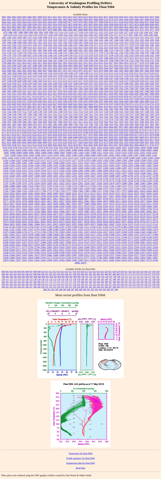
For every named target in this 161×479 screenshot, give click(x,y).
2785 (96, 60)
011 (46, 271)
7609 (60, 122)
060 (82, 274)
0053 (19, 19)
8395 (55, 137)
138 (74, 279)
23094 (143, 250)
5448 (146, 91)
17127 (62, 186)
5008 (85, 65)
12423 (136, 163)
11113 (70, 158)
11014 (105, 153)
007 (31, 271)
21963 (130, 234)
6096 (141, 94)
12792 (31, 183)
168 (35, 282)
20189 (49, 217)
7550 (40, 119)
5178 (70, 78)
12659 (105, 176)
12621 (24, 173)
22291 (105, 240)
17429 (74, 188)
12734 (99, 178)
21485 (43, 229)
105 (103, 277)
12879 (118, 183)
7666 (24, 124)
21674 (155, 229)
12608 (99, 170)
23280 (62, 252)
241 (7, 287)
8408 (75, 137)
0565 (136, 22)
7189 (34, 114)
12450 (74, 165)
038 (153, 271)
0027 (106, 17)
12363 (150, 158)
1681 (34, 50)
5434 (116, 91)
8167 (136, 129)
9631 (65, 145)
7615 (90, 122)
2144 (40, 55)
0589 (34, 24)
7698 (65, 124)
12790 (18, 183)
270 (122, 287)
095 (63, 277)
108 (114, 277)
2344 (40, 60)
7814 (111, 124)
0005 (24, 17)
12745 (136, 178)
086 (27, 277)
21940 (112, 234)
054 (58, 274)
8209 (136, 132)
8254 (75, 135)
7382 (50, 117)
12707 (149, 176)
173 (54, 282)
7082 (106, 109)
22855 (93, 247)
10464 (43, 150)
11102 (10, 158)
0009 (40, 17)
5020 (146, 65)
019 (78, 271)
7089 (136, 109)
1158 (50, 35)
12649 (43, 176)
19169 (155, 204)
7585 (126, 119)
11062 (19, 155)
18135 (93, 193)
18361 (55, 196)
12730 (86, 178)
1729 (111, 50)
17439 (87, 188)
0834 (96, 27)
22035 (24, 237)
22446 (12, 242)
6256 (126, 96)
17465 (93, 188)
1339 (75, 40)
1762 (40, 53)
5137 (55, 76)
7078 (85, 109)
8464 (131, 137)
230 (122, 284)
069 (118, 274)
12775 (93, 181)
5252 (96, 83)
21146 (12, 227)
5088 (147, 71)
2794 (136, 60)
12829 (105, 183)
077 (150, 274)
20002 (149, 211)
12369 (31, 160)
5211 (50, 81)
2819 (50, 63)
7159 (111, 112)
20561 (136, 219)
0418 (152, 19)
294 (100, 289)
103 (95, 277)
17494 (118, 188)
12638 (130, 173)
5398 (141, 88)
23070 (118, 250)
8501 (65, 140)
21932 (99, 234)
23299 (74, 252)
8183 (34, 132)
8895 (116, 140)
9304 (4, 145)
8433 (85, 137)
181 (86, 282)
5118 (121, 73)
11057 (6, 155)
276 (146, 287)
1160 (60, 35)
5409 (14, 91)
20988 (99, 224)
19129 (130, 204)
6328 (106, 99)
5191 (131, 78)
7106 (14, 112)
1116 (71, 32)
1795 (19, 55)
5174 (50, 78)
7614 (85, 122)
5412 (29, 91)
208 (35, 284)
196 (146, 282)
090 (43, 277)
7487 (147, 117)
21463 (18, 229)
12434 (31, 165)
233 (134, 284)
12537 (130, 168)
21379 (118, 227)
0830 (75, 27)
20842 (24, 224)
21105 (136, 224)
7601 (29, 122)
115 (141, 277)
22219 (24, 240)
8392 (40, 137)
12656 (87, 176)
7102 (9, 112)
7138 (39, 112)
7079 (91, 109)
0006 (29, 17)
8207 (126, 132)
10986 (155, 150)
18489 (143, 196)
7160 (116, 112)
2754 (70, 60)
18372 (68, 196)
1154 (30, 35)
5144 (91, 76)
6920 (136, 106)
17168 (80, 186)
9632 (70, 145)
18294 (149, 193)
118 (153, 277)
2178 (45, 58)
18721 (112, 199)
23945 (43, 260)
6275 (131, 96)
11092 (111, 155)
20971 (93, 224)
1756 (9, 53)
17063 (37, 186)
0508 (101, 22)
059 (78, 274)
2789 (116, 60)
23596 (149, 255)
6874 (45, 106)
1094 (51, 32)
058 (74, 274)
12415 (93, 163)
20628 (87, 222)
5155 (111, 76)
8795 (90, 140)
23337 (93, 252)
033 (134, 271)
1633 (106, 48)
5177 (65, 78)
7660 (4, 124)
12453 (93, 165)
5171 (34, 78)
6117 (29, 96)
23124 (12, 252)
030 (122, 271)
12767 (55, 181)
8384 (19, 137)
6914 (106, 106)
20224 (68, 217)
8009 (55, 127)
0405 (131, 19)
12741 (118, 178)
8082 (131, 127)
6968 (19, 109)
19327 (93, 206)
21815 (86, 232)
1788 (152, 53)
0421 (9, 22)
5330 (9, 88)
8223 (29, 135)
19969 (105, 211)
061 (86, 274)
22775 (24, 247)
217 (70, 284)
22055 (37, 237)
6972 (29, 109)
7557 (60, 119)
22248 (55, 240)
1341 (85, 40)
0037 (152, 17)
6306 (70, 99)
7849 (136, 124)
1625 (80, 48)
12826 (87, 183)
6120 (39, 96)
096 (67, 277)
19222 (43, 206)
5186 (106, 78)
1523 (157, 42)
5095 (25, 73)
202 (11, 284)
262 (90, 287)
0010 (45, 17)
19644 (130, 209)
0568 (152, 22)
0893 (91, 30)
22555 (112, 242)
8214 (4, 135)
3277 (136, 63)
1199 (150, 35)
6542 (4, 104)
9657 (116, 145)
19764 (37, 211)
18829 (68, 201)
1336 (60, 40)
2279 (4, 60)
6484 (131, 101)
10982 (130, 150)
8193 (65, 132)
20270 (105, 217)
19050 (37, 204)
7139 (44, 112)
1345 (101, 40)
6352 (157, 99)
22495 (49, 242)
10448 (149, 147)
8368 (126, 135)
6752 (136, 104)
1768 (70, 53)
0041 (4, 19)
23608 (12, 258)
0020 (90, 17)
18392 (93, 196)
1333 (45, 40)
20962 (81, 224)
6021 (75, 94)
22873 (105, 247)
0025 (101, 17)
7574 (106, 119)
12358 (125, 158)
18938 (136, 201)
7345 (14, 117)
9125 (55, 142)
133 (54, 279)
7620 (106, 122)
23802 (105, 258)
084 (19, 277)
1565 (65, 45)
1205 (24, 37)
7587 (136, 119)
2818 (45, 63)
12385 (124, 160)
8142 (65, 129)
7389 (60, 117)
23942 (37, 260)
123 (15, 279)
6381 (60, 101)
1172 (120, 35)
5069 (55, 71)
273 (134, 287)
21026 (118, 224)
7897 (157, 124)
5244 (55, 83)
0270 (111, 19)
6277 (141, 96)
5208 (34, 81)
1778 (101, 53)
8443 (96, 137)
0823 (50, 27)
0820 (34, 27)
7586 (131, 119)
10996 (56, 153)
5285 (152, 83)
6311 (96, 99)
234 (138, 284)
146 (106, 279)
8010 (60, 127)
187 (110, 282)
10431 (93, 147)
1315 (141, 37)
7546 (24, 119)
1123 (106, 32)
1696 (106, 50)
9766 (76, 147)
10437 (124, 147)
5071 (60, 71)
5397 (136, 88)
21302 (80, 227)
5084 (126, 71)
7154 (85, 112)
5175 (55, 78)
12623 (37, 173)
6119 (34, 96)
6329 (111, 99)
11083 (68, 155)
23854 (143, 258)
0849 (131, 27)
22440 (6, 242)
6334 (116, 99)
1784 (131, 53)
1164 (80, 35)
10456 (12, 150)
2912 (85, 63)
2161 (121, 55)
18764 (155, 199)
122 (11, 279)
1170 (110, 35)
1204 (19, 37)
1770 (80, 53)
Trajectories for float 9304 (80, 453)
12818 (37, 183)
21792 (55, 232)
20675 (124, 222)
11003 (81, 153)
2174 (29, 58)
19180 (12, 206)
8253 (70, 135)
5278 (116, 83)
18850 (74, 201)
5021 (152, 65)
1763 (45, 53)
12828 (99, 183)
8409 (80, 137)
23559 (130, 255)
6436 (121, 101)
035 (142, 271)
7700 (75, 124)
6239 (121, 96)
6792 (9, 106)
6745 (101, 104)
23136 (18, 252)
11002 (75, 153)
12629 (74, 173)
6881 (60, 106)
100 (83, 277)
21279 (43, 227)
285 (64, 289)
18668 (80, 199)
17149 (68, 186)
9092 (24, 142)
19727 (12, 211)
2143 (34, 55)
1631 (96, 48)
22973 (31, 250)
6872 (34, 106)
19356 (118, 206)
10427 (87, 147)
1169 (105, 35)
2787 (106, 60)
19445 (37, 209)
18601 (37, 199)
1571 (96, 45)
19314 (80, 206)
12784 (143, 181)
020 (82, 271)
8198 (85, 132)
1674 (9, 50)
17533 (130, 188)
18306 (6, 196)
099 (79, 277)
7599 (19, 122)
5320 (116, 86)
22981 (37, 250)
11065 (31, 155)
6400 (106, 101)
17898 (93, 191)
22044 (31, 237)
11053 (142, 153)
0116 (106, 19)
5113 (101, 73)
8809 (95, 140)
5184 (101, 78)
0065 (80, 19)
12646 (24, 176)
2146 (50, 55)
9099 (45, 142)
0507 (96, 22)
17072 (43, 186)
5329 (4, 88)
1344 (96, 40)
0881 (60, 30)
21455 (12, 229)
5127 (9, 76)
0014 (65, 17)
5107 (75, 73)
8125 (24, 129)
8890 (111, 140)
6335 (121, 99)
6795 (24, 106)
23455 (24, 255)
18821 (49, 201)
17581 (6, 191)
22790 (37, 247)
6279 (151, 96)
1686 (60, 50)
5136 (50, 76)
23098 (149, 250)
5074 (75, 71)
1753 (152, 50)
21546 (112, 229)
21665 (143, 229)
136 (66, 279)
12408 (55, 163)
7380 (45, 117)
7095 (152, 109)
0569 (157, 22)
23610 (18, 258)
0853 (147, 27)
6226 (100, 96)
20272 (112, 217)
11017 (111, 153)
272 (130, 287)
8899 (131, 140)
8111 (4, 129)
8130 (44, 129)
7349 (19, 117)
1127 (125, 32)
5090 (157, 71)
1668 (136, 48)
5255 (106, 83)
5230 (141, 81)
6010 (45, 94)
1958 (24, 55)
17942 (112, 191)
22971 (18, 250)
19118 (118, 204)
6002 (29, 94)
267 (110, 287)
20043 (18, 214)
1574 (111, 45)
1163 (75, 35)
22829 (68, 247)
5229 (136, 81)
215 (62, 284)
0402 (121, 19)
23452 (18, 255)
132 (51, 279)
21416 (136, 227)
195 (142, 282)
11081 (62, 155)
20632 (93, 222)
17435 (80, 188)
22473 (24, 242)
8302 (111, 135)
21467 (24, 229)
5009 (91, 65)
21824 (99, 232)
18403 (99, 196)
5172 (40, 78)
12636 (118, 173)
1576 (121, 45)
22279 (99, 240)
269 (118, 287)
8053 (101, 127)
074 (138, 274)
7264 (4, 117)
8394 (50, 137)
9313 (29, 145)
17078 (49, 186)
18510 (149, 196)
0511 (116, 22)
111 (126, 277)
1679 (29, 50)
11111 (58, 158)
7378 (40, 117)
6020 (70, 94)
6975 (34, 109)
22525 (87, 242)
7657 (157, 122)
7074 (75, 109)
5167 (14, 78)
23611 (24, 258)
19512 (55, 209)
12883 (143, 183)
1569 (85, 45)
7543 (19, 119)
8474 (152, 137)
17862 (80, 191)
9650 (101, 145)
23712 (49, 258)
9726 (152, 145)
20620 (68, 222)
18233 (124, 193)
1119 (86, 32)
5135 (45, 76)
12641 (149, 173)
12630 (80, 173)
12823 (68, 183)
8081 (126, 127)
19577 (74, 209)
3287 (29, 65)
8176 (9, 132)
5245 (60, 83)
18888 (112, 201)
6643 (85, 104)
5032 (45, 68)
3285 (19, 65)
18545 (155, 196)
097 (71, 277)
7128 (34, 112)
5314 (85, 86)
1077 (152, 30)
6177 (49, 96)
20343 (6, 219)
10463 (37, 150)
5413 (34, 91)
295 (104, 289)
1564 (60, 45)
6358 (29, 101)
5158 (126, 76)
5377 (60, 88)
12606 (87, 170)
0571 (9, 24)
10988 (12, 153)
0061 (60, 19)
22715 (68, 245)
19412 (12, 209)
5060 (9, 71)
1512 (101, 42)
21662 (136, 229)
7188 (29, 114)
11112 (64, 158)
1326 (29, 40)
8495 (45, 140)
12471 (12, 168)
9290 (116, 142)
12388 (136, 160)
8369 (131, 135)
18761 (149, 199)
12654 (74, 176)
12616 (149, 170)
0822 (45, 27)
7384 (55, 117)
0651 (126, 24)
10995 (50, 153)
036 (146, 271)
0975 (116, 30)
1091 (36, 32)
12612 (124, 170)
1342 (91, 40)
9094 (29, 142)
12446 (49, 165)
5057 (157, 68)
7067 (65, 109)
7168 (146, 112)
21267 (37, 227)
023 (94, 271)
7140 (50, 112)
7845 (131, 124)
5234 (4, 83)
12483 (80, 168)
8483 (24, 140)
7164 (126, 112)
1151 (15, 35)
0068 (96, 19)
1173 (125, 35)
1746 (116, 50)
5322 (126, 86)
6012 (55, 94)
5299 (19, 86)
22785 (31, 247)
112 (130, 277)
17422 (62, 188)
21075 (130, 224)
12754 (24, 181)
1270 (50, 37)
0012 (55, 17)
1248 (40, 37)
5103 (55, 73)
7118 (29, 112)
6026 (101, 94)
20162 (24, 217)
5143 (85, 76)
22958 (6, 250)
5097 (30, 73)
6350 (152, 99)
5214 (65, 81)
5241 (40, 83)
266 (106, 287)
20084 (68, 214)
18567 (18, 199)
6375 (55, 101)
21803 (62, 232)
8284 (101, 135)
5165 (4, 78)
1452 (40, 42)
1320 (4, 40)
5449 (152, 91)
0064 (75, 19)
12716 (30, 178)
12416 (99, 163)
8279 (91, 135)
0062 (65, 19)
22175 (130, 237)
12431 (18, 165)
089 (39, 277)
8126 (29, 129)
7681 (50, 124)
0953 (106, 30)
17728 (55, 191)
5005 (70, 65)
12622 (31, 173)
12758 (43, 181)
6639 (65, 104)
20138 (155, 214)
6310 (91, 99)
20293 (130, 217)
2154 (91, 55)
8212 (152, 132)
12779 (112, 181)
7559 (70, 119)
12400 (18, 163)
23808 (111, 258)
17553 (149, 188)
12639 (136, 173)
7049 (45, 109)
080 (3, 277)
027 (110, 271)
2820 (55, 63)
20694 (130, 222)
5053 (141, 68)
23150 (24, 252)
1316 (147, 37)
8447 (106, 137)
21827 (105, 232)
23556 (124, 255)
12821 (55, 183)
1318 (157, 37)
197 (150, 282)
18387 (87, 196)
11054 (148, 153)
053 (54, 274)
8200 (96, 132)
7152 (75, 112)
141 (86, 279)
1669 (141, 48)
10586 (118, 150)
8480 (9, 140)
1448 (19, 42)
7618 (95, 122)
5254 (101, 83)
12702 (143, 176)
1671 (152, 48)
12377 (74, 160)
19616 (112, 209)
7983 (34, 127)
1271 (55, 37)
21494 (62, 229)
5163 (152, 76)
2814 (24, 63)
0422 (14, 22)
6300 (40, 99)
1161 (65, 35)
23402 (136, 252)
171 (47, 282)
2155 (96, 55)
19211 (30, 206)
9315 (34, 145)
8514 (80, 140)
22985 (43, 250)
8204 (111, 132)
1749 (131, 50)
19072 (74, 204)
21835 (118, 232)
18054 (18, 193)
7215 (70, 114)
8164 (121, 129)
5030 (34, 68)
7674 (45, 124)
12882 (136, 183)
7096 (157, 109)
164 (19, 282)
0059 (50, 19)
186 (106, 282)
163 (15, 282)
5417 (55, 91)
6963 (9, 109)
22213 (12, 240)
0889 (85, 30)
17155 (74, 186)
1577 (126, 45)
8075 (121, 127)
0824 (55, 27)
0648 (111, 24)
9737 (157, 145)
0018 (80, 17)
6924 (157, 106)
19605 (99, 209)
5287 (157, 83)
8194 (70, 132)
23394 (130, 252)
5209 (40, 81)
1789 (157, 53)
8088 (147, 127)
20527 (93, 219)
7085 (121, 109)
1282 (111, 37)
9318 (40, 145)
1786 (141, 53)
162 (11, 282)
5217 (80, 81)
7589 (141, 119)
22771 (18, 247)
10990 (25, 153)
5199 (14, 81)
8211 (147, 132)
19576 (68, 209)
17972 (124, 191)
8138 (55, 129)
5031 (40, 68)
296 (108, 289)
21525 (93, 229)
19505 (49, 209)
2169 (4, 58)
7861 (152, 124)
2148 (60, 55)
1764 (50, 53)
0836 (106, 27)
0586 (29, 24)
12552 (31, 170)
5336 (34, 88)
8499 (60, 140)
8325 (116, 135)
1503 (70, 42)
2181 (60, 58)
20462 (55, 219)
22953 (149, 247)
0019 (85, 17)
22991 (49, 250)
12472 (18, 168)
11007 (87, 153)
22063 (49, 237)
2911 (80, 63)
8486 (34, 140)
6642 (80, 104)
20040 (12, 214)
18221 (118, 193)
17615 (24, 191)
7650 (146, 122)
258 (74, 287)
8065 (106, 127)
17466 (99, 188)
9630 (60, 145)
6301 (45, 99)
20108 (93, 214)
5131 (24, 76)
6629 (19, 104)
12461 (143, 165)
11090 (99, 155)
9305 (9, 145)
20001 (143, 211)
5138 (60, 76)
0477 (70, 22)
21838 (124, 232)
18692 (93, 199)
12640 (143, 173)
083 (15, 277)
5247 (70, 83)
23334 (87, 252)
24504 (118, 260)
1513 (106, 42)
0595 (60, 24)
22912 (118, 247)
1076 (147, 30)
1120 (91, 32)
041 (7, 274)
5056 (152, 68)
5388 (101, 88)
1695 (101, 50)
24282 (93, 260)
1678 (24, 50)
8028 (75, 127)
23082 (136, 250)
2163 (131, 55)
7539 (14, 119)
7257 (131, 114)
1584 (4, 48)
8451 (116, 137)
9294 (131, 142)
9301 (147, 142)
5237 (19, 83)
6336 (126, 99)
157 (150, 279)
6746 (106, 104)
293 (96, 289)
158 (154, 279)
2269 (111, 58)
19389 (143, 206)
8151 (95, 129)
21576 (124, 229)
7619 (101, 122)
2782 (80, 60)
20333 (149, 217)
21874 (24, 234)
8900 (136, 140)
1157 (45, 35)
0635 (70, 24)
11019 (124, 153)
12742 (124, 178)
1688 (70, 50)
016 (66, 271)
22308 (118, 240)
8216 (14, 135)
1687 (65, 50)
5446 (136, 91)
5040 (85, 68)
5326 (146, 86)
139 (78, 279)
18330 (37, 196)
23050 (87, 250)
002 (11, 271)
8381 (4, 137)
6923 (152, 106)
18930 (130, 201)
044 (19, 274)
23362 (112, 252)
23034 (68, 250)
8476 (157, 137)
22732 (105, 245)
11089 (93, 155)
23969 (68, 260)
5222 (101, 81)
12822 (62, 183)
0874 (29, 30)
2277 (152, 58)
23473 (37, 255)
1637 (121, 48)
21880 (37, 234)
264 (98, 287)
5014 (116, 65)
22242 (43, 240)
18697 (99, 199)
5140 (70, 76)
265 (102, 287)
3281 (157, 63)
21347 (99, 227)
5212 (55, 81)
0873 (24, 30)
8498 (55, 140)
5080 (106, 71)
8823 (106, 140)
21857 (155, 232)
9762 (56, 147)
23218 (49, 252)
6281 (4, 99)
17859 (74, 191)
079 (158, 274)
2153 (85, 55)
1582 (152, 45)
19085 (87, 204)
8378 (152, 135)
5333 (24, 88)
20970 (87, 224)
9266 (96, 142)
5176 (60, 78)
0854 (152, 27)
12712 (18, 178)
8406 (70, 137)
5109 (86, 73)
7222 (95, 114)
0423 (19, 22)
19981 (124, 211)
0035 (146, 17)
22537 (93, 242)
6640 (70, 104)
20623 (74, 222)
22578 (130, 242)
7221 (90, 114)
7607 (55, 122)
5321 (121, 86)
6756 (157, 104)
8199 (91, 132)
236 (146, 284)
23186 (37, 252)
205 (23, 284)
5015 (121, 65)
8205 (116, 132)
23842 (124, 258)
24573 (130, 260)
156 (146, 279)
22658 (24, 245)
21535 (105, 229)
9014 (146, 140)
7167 (141, 112)
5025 (9, 68)
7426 (116, 117)
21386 (124, 227)
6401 (111, 101)
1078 (157, 30)
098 (75, 277)
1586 (14, 48)
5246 (65, 83)
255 (62, 287)
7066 (60, 109)
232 (130, 284)
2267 (101, 58)
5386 (96, 88)
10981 (124, 150)
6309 (85, 99)
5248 (75, 83)
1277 (85, 37)
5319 (111, 86)
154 (138, 279)
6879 (55, 106)
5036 (65, 68)
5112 (96, 73)
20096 (80, 214)
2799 (4, 63)
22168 (124, 237)
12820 (49, 183)
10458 (18, 150)
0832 (85, 27)
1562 (50, 45)
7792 (101, 124)
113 (134, 277)
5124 (151, 73)
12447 (55, 165)
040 (3, 274)
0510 (111, 22)
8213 (157, 132)
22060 (43, 237)
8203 (106, 132)
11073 (43, 155)
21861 (6, 234)
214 (58, 284)
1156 (40, 35)
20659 (112, 222)
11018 (118, 153)
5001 (50, 65)
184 (98, 282)
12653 (68, 176)
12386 (130, 160)
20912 (43, 224)
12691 (118, 176)
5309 (70, 86)
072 (130, 274)
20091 (74, 214)
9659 (121, 145)
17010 (31, 186)
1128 (131, 32)
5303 (40, 86)
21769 (43, 232)
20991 (105, 224)
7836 (121, 124)
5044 (96, 68)
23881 (12, 260)
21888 (49, 234)
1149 (5, 35)
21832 (111, 232)
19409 (6, 209)
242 (11, 287)
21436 (155, 227)
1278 (91, 37)
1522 (152, 42)
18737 (124, 199)
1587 (19, 48)
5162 (147, 76)
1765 (55, 53)
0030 (121, 17)
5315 (90, 86)
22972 (24, 250)
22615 (149, 242)
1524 (4, 45)
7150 (65, 112)
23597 (155, 255)
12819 (43, 183)
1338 (70, 40)
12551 (24, 170)
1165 (85, 35)
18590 (24, 199)
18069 (37, 193)
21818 (93, 232)
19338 (99, 206)
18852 (80, 201)
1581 (147, 45)
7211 (50, 114)
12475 (31, 168)
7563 (75, 119)
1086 (10, 32)
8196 (75, 132)
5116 (116, 73)
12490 (105, 168)
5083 (121, 71)
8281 (96, 135)
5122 (141, 73)
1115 (66, 32)
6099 (157, 94)
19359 (124, 206)
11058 (13, 155)
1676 (14, 50)
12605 (80, 170)
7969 (29, 127)
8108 (157, 127)
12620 (18, 173)
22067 (55, 237)
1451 (34, 42)
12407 (49, 163)
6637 (55, 104)
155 (142, 279)
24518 (124, 260)
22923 (130, 247)
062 (90, 274)
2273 (131, 58)
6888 (91, 106)
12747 (143, 178)
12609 (105, 170)
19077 (80, 204)
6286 (29, 99)
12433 (24, 165)
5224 (111, 81)
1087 (15, 32)
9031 (9, 142)
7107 (19, 112)
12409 (62, 163)
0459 (65, 22)
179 (78, 282)
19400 (149, 206)
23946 (49, 260)
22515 (74, 242)
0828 (65, 27)
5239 (29, 83)
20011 (155, 211)
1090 (30, 32)
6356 (19, 101)
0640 (75, 24)
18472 (136, 196)
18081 (43, 193)
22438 (155, 240)
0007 (34, 17)
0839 (116, 27)
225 (102, 284)
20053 (31, 214)
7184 (9, 114)
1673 (4, 50)
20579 (6, 222)
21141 (155, 224)
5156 (116, 76)
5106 (70, 73)
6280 (156, 96)
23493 (68, 255)
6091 (116, 94)
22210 (6, 240)
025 (102, 271)
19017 (12, 204)
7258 (136, 114)
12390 (143, 160)
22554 (105, 242)
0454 (40, 22)
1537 (40, 45)
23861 (149, 258)
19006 (155, 201)
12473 (24, 168)
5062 (19, 71)
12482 (74, 168)
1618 (50, 48)
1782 (121, 53)
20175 (37, 217)
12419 (118, 163)
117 (149, 277)
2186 (70, 58)
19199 (24, 206)
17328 (6, 188)
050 (43, 274)
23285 (68, 252)
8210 (141, 132)
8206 (121, 132)
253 (54, 287)
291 (88, 289)
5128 (14, 76)
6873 (40, 106)
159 (158, 279)
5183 (96, 78)
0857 (9, 30)
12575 (55, 170)
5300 (24, 86)
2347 (55, 60)
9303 (157, 142)
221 (86, 284)
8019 (65, 127)
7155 (90, 112)
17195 (99, 186)
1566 (70, 45)
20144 (6, 217)
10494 (87, 150)
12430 (12, 165)
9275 (106, 142)
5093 (14, 73)
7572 (101, 119)
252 (51, 287)
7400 (75, 117)
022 (90, 271)
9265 (91, 142)
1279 (96, 37)
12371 (43, 160)
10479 (62, 150)
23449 (12, 255)
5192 (136, 78)
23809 (118, 258)
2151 (75, 55)
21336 (93, 227)
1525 (9, 45)
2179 (50, 58)
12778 (105, 181)
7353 (29, 117)
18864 (99, 201)
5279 (121, 83)
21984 (155, 234)
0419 (157, 19)
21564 (118, 229)
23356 (105, 252)
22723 (80, 245)
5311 (80, 86)
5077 (91, 71)
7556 (55, 119)
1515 (116, 42)
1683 (45, 50)
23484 (55, 255)
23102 (155, 250)
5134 (40, 76)
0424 (24, 22)
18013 (136, 191)
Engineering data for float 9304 (80, 463)
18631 (55, 199)
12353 (119, 158)
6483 (126, 101)
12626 (55, 173)
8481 (14, 140)
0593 (50, 24)
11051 (136, 153)
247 (31, 287)
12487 (99, 168)
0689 (147, 24)
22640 (6, 245)
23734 (62, 258)
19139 (136, 204)
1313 (131, 37)
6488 (147, 101)
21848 (149, 232)
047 (31, 274)
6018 (60, 94)
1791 (9, 55)
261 (86, 287)
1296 (121, 37)
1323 (19, 40)
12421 (130, 163)
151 (126, 279)
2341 (24, 60)
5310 (75, 86)
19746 (24, 211)
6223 (85, 96)
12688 (112, 176)
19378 (136, 206)
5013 (111, 65)
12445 (43, 165)
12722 (43, 178)
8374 (141, 135)
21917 (93, 234)
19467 (43, 209)
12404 (37, 163)
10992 (37, 153)
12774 (87, 181)
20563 (143, 219)
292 (92, 289)
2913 (90, 63)
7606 (50, 122)
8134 (50, 129)
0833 (91, 27)
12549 (12, 170)
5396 (131, 88)
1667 (131, 48)
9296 (136, 142)
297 (112, 289)
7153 (80, 112)
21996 (12, 237)
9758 (40, 147)
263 (94, 287)
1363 (141, 40)
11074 (50, 155)
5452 (9, 94)
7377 (34, 117)
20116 (111, 214)
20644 (105, 222)
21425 (143, 227)
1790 (4, 55)
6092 (121, 94)
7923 (4, 127)
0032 (131, 17)
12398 (12, 163)
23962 (62, 260)
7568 (91, 119)
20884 (37, 224)
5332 (19, 88)
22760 (6, 247)
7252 (116, 114)
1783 (126, 53)
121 (7, 279)
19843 (55, 211)
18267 (136, 193)
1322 (14, 40)
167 (31, 282)
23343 (99, 252)
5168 (19, 78)
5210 (45, 81)
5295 (9, 86)
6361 (45, 101)
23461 (31, 255)
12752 (18, 181)
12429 (6, 165)
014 (58, 271)
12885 (155, 183)
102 (91, 277)
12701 (136, 176)
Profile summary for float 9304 (80, 458)
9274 (101, 142)
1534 (24, 45)
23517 (93, 255)
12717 (37, 178)
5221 (95, 81)
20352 (12, 219)
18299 (155, 193)
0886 (70, 30)
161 (7, 282)
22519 (80, 242)
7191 (45, 114)
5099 (35, 73)
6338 (136, 99)
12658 (99, 176)
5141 (75, 76)
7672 (40, 124)
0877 (45, 30)
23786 (99, 258)
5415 (44, 91)
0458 (60, 22)
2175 (34, 58)
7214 (65, 114)
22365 (124, 240)
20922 (56, 224)
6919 (131, 106)
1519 (136, 42)
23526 (99, 255)
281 (49, 289)
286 (68, 289)
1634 (111, 48)
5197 (4, 81)
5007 (80, 65)
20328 (136, 217)
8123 (19, 129)
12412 (80, 163)
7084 (116, 109)
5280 (126, 83)
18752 (136, 199)
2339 (14, 60)
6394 (91, 101)
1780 (111, 53)
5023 (157, 65)
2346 (50, 60)
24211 (86, 260)
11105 (28, 158)
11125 (101, 158)
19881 (87, 211)
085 (23, 277)
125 (23, 279)
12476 (37, 168)
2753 (65, 60)
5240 (34, 83)
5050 (126, 68)
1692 (85, 50)
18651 (68, 199)
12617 (155, 170)
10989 (19, 153)
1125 (116, 32)
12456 (112, 165)
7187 (24, 114)
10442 (137, 147)
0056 (34, 19)
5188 (116, 78)
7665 (19, 124)
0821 (40, 27)
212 (50, 284)
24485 (111, 260)
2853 (65, 63)
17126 (55, 186)
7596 (4, 122)
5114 (106, 73)
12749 (155, 178)
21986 (6, 237)
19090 (93, 204)
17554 (155, 188)
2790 (121, 60)
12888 (12, 186)
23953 (55, 260)
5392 (121, 88)
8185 (45, 132)
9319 (45, 145)
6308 (80, 99)
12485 (93, 168)
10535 (112, 150)
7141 (55, 112)
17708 (43, 191)
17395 (49, 188)
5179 (75, 78)
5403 (9, 91)
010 (43, 271)
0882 (65, 30)
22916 (124, 247)
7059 (55, 109)
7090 (141, 109)
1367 (4, 42)
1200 (155, 35)
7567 (85, 119)
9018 (157, 140)
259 (78, 287)
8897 (121, 140)
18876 (105, 201)
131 (47, 279)
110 (122, 277)
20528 (99, 219)
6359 (34, 101)
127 (31, 279)
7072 (70, 109)
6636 (50, 104)
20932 (68, 224)
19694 (143, 209)
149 (118, 279)
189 (118, 282)
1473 (55, 42)
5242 (45, 83)
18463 (130, 196)
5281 (131, 83)
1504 (75, 42)
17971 (118, 191)
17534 (136, 188)
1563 (55, 45)
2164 (136, 55)
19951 (99, 211)
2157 (106, 55)
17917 (99, 191)
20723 (149, 222)
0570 (4, 24)
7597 (9, 122)
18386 (80, 196)
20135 (136, 214)
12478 (49, 168)
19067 (68, 204)
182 (90, 282)
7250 (106, 114)
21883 (43, 234)
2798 (157, 60)
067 (110, 274)
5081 (111, 71)
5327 (152, 86)
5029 (29, 68)
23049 (80, 250)
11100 (154, 155)
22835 (74, 247)
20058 (43, 214)
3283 (9, 65)
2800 (9, 63)
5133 (34, 76)
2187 (75, 58)
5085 (131, 71)
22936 (143, 247)
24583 (136, 260)
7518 (4, 119)
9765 (71, 147)
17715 (49, 191)
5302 (34, 86)
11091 (105, 155)
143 (94, 279)
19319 (86, 206)
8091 (152, 127)
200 (3, 284)
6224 (90, 96)
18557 (12, 199)
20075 (55, 214)
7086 (126, 109)
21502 (80, 229)
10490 (80, 150)
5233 (157, 81)
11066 (37, 155)
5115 (111, 73)
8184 (40, 132)
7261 (146, 114)
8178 (14, 132)
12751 (12, 181)
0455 (45, 22)
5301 (29, 86)
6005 (34, 94)
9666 (136, 145)
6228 (111, 96)
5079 (101, 71)
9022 (4, 142)
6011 (50, 94)
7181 (152, 112)
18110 (80, 193)
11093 (117, 155)
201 (7, 284)
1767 (65, 53)
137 (70, 279)
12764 (49, 181)
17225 (105, 186)
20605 (49, 222)
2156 (101, 55)
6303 (55, 99)
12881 (130, 183)
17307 (136, 186)
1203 (14, 37)
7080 (96, 109)
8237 (45, 135)
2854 (70, 63)
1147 (151, 32)
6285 (24, 99)
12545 (6, 170)
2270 (116, 58)
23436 (6, 255)
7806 (106, 124)
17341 (18, 188)
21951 (118, 234)
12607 (93, 170)
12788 (12, 183)
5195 (152, 78)
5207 (29, 81)
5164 (157, 76)
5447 (141, 91)
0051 (9, 19)
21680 (12, 232)
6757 (4, 106)
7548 (34, 119)
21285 (49, 227)
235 (142, 284)
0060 (55, 19)
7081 (101, 109)
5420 (70, 91)
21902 (74, 234)
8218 (24, 135)
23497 (74, 255)
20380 (43, 219)
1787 (147, 53)
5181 (85, 78)
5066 (40, 71)
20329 (143, 217)
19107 (105, 204)
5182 (91, 78)
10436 (118, 147)
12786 (155, 181)
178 (74, 282)
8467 (136, 137)
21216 (24, 227)
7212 (55, 114)
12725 (62, 178)
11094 (123, 155)
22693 (49, 245)
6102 (9, 96)
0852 (141, 27)
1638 (126, 48)
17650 (31, 191)
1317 (152, 37)
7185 (14, 114)
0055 (29, 19)
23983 (74, 260)
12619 (12, 173)
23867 (155, 258)
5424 (90, 91)
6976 (40, 109)
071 (126, 274)
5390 (111, 88)
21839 (130, 232)
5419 (65, 91)
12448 (62, 165)
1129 (136, 32)
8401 (65, 137)
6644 (91, 104)
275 (142, 287)
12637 (124, 173)
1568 (80, 45)
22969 (12, 250)
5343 (40, 88)
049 (39, 274)
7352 (24, 117)
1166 (90, 35)
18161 (99, 193)
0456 (50, 22)
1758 (19, 53)
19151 (149, 204)
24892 (77, 263)
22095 (80, 237)
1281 (106, 37)
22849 (87, 247)
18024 (149, 191)
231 (126, 284)
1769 (75, 53)
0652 (131, 24)
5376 (55, 88)
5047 (111, 68)
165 (23, 282)
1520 (141, 42)
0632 (65, 24)
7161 (121, 112)
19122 (124, 204)
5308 (65, 86)
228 (114, 284)
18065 (31, 193)
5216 (75, 81)
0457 (55, 22)
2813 (19, 63)
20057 (37, 214)
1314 (136, 37)
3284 (14, 65)
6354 (9, 101)
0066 (85, 19)
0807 (24, 27)
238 (153, 284)
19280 (55, 206)
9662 (131, 145)
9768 (81, 147)
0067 (91, 19)
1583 (157, 45)
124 (19, 279)
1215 (29, 37)
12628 (68, 173)
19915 (93, 211)
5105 (65, 73)
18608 (43, 199)
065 (102, 274)
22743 (124, 245)
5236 (14, 83)
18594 (31, 199)
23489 (62, 255)
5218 (85, 81)
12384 (118, 160)
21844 (136, 232)
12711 (12, 178)
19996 (136, 211)
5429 (106, 91)
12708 (155, 176)
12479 (55, 168)
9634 (75, 145)
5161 (141, 76)
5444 (126, 91)
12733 (93, 178)
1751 (141, 50)
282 (53, 289)
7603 (34, 122)
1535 (29, 45)
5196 (157, 78)
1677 (19, 50)
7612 (75, 122)
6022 (80, 94)
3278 (141, 63)
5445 (131, 91)
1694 (96, 50)
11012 (99, 153)
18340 (43, 196)
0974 (111, 30)
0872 (19, 30)
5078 (96, 71)
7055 (50, 109)
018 (74, 271)
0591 (40, 24)
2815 (29, 63)
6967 (14, 109)
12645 (18, 176)
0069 (101, 19)
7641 (126, 122)
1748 (126, 50)
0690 (152, 24)
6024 (90, 94)
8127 (34, 129)
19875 (74, 211)
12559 (43, 170)
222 (90, 284)
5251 (91, 83)
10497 (99, 150)
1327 (34, 40)
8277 (85, 135)
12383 (112, 160)
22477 (37, 242)
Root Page (80, 468)
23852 (136, 258)
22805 (49, 247)
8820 (101, 140)
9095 (34, 142)
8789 (85, 140)
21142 (5, 227)
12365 (6, 160)
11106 (34, 158)
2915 (101, 63)
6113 (19, 96)
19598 (87, 209)
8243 (50, 135)
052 (51, 274)
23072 (124, 250)
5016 (126, 65)
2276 (147, 58)
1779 (106, 53)
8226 (34, 135)
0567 (146, 22)
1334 (50, 40)
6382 (65, 101)
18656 (74, 199)
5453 (14, 94)
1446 (14, 42)
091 (47, 277)
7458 (136, 117)
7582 (121, 119)
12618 (6, 173)
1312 (126, 37)
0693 (9, 27)
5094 (19, 73)
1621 (60, 48)
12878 (112, 183)
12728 (74, 178)
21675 (6, 232)
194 (138, 282)
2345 (45, 60)
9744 (5, 147)
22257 (68, 240)
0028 (111, 17)
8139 (60, 129)
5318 (106, 86)
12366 (12, 160)
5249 (80, 83)
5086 (136, 71)
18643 (62, 199)
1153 (25, 35)
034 (138, 271)
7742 (85, 124)
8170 (141, 129)
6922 (147, 106)
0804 (14, 27)
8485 (29, 140)
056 (66, 274)
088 (35, 277)
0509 (106, 22)
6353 (4, 101)
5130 (19, 76)
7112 (24, 112)
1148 (156, 32)
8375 (147, 135)
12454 (99, 165)
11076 (56, 155)
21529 (99, 229)
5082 (116, 71)
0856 (4, 30)
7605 (45, 122)
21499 (68, 229)
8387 (24, 137)
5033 (50, 68)
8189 (55, 132)
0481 (85, 22)
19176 (6, 206)
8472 (147, 137)
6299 (34, 99)
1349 (121, 40)
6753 (141, 104)
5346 (50, 88)
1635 (116, 48)
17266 (118, 186)
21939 (105, 234)
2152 (80, 55)
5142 (80, 76)
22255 (62, 240)
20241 (80, 217)
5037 (70, 68)
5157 (121, 76)
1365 (152, 40)
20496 (74, 219)
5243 (50, 83)
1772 (85, 53)
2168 (157, 55)
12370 (37, 160)
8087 (141, 127)
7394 (65, 117)
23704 (43, 258)
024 (98, 271)
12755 (31, 181)
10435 (112, 147)
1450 (29, 42)
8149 (90, 129)
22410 (149, 240)
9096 (40, 142)
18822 (55, 201)
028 (114, 271)
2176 (40, 58)
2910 (75, 63)
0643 (91, 24)
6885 (80, 106)
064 (98, 274)
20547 (124, 219)
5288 (4, 86)
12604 (74, 170)
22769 (12, 247)
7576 (111, 119)
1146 (146, 32)
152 (130, 279)
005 (23, 271)
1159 (55, 35)
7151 (70, 112)
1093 (46, 32)
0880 (55, 30)
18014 (143, 191)
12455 (105, 165)
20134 (130, 214)
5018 (136, 65)
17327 (155, 186)
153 (134, 279)
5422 (80, 91)
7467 (141, 117)
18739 (130, 199)
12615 (143, 170)
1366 (157, 40)
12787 (6, 183)
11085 (80, 155)
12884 (149, 183)
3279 (146, 63)
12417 (105, 163)
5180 (80, 78)
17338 (12, 188)
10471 (55, 150)
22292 (112, 240)
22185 (136, 237)
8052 (96, 127)
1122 (100, 32)
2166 (147, 55)
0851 (136, 27)
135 (62, 279)
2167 (152, 55)
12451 (80, 165)
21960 (124, 234)
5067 (45, 71)
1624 (75, 48)
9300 (141, 142)
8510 (70, 140)
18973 (143, 201)
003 (15, 271)
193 (134, 282)
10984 (143, 150)
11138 (107, 158)
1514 (111, 42)
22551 (99, 242)
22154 (111, 237)
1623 (70, 48)
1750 (136, 50)
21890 (55, 234)
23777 (86, 258)
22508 (68, 242)
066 (106, 274)
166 (27, 282)
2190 (91, 58)
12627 (62, 173)
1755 (4, 53)
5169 (24, 78)
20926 (62, 224)
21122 (149, 224)
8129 (39, 129)
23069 (112, 250)
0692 (4, 27)
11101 (4, 158)
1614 (29, 48)
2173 (24, 58)
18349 (49, 196)
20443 (49, 219)
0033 (136, 17)
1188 (135, 35)
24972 (84, 263)
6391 (75, 101)
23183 (31, 252)
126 (27, 279)
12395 (155, 160)
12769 (68, 181)
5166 (9, 78)
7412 (96, 117)
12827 (93, 183)
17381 (37, 188)
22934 (136, 247)
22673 (31, 245)
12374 (62, 160)
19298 (68, 206)
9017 (152, 140)
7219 (80, 114)
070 (122, 274)
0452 (29, 22)
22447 (18, 242)
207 (31, 284)
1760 (29, 53)
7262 (152, 114)
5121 (136, 73)
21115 (143, 224)
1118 (81, 32)
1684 (50, 50)
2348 (60, 60)
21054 (124, 224)
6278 (146, 96)
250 (43, 287)
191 (126, 282)
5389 (106, 88)
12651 (55, 176)
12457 (118, 165)
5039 (80, 68)
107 (110, 277)
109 (118, 277)
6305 (65, 99)
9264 (85, 142)
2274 (136, 58)
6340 (146, 99)
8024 (70, 127)
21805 (68, 232)
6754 (146, 104)
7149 (60, 112)
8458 (121, 137)
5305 (50, 86)
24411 (105, 260)
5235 (9, 83)
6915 (111, 106)
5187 (111, 78)
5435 (121, 91)
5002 (55, 65)
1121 (95, 32)
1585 (9, 48)
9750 (15, 147)
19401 (155, 206)
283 (56, 289)
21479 (37, 229)
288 (76, 289)
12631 (87, 173)
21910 (87, 234)
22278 (93, 240)
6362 (50, 101)
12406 (43, 163)
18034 (6, 193)
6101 (4, 96)
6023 (85, 94)
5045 (101, 68)
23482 (49, 255)
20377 (37, 219)
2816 (34, 63)
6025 (95, 94)
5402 (4, 91)
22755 (149, 245)
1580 (141, 45)
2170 (9, 58)
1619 (55, 48)
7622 (111, 122)
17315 (149, 186)
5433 (111, 91)
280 (45, 289)
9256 (70, 142)
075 (142, 274)
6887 (85, 106)
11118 (82, 158)
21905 (80, 234)
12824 (74, 183)
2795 (141, 60)
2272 (126, 58)
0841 (126, 27)
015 (62, 271)
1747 (121, 50)
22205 (155, 237)
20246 (87, 217)
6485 (136, 101)
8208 (131, 132)
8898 (126, 140)
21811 (80, 232)
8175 (4, 132)
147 (110, 279)
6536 (152, 101)
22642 (12, 245)
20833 (18, 224)
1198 (145, 35)
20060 (49, 214)
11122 (94, 158)
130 (43, 279)
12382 (105, 160)
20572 (149, 219)
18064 (24, 193)
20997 (112, 224)
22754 (143, 245)
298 (116, 289)
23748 (68, 258)
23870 (6, 260)
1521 (146, 42)
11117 (76, 158)
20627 (80, 222)
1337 (65, 40)
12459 (130, 165)
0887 (75, 30)
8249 (60, 135)
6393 (85, 101)
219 (78, 284)
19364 (130, 206)
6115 (24, 96)
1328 (40, 40)
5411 (24, 91)
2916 (106, 63)
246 (27, 287)
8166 (131, 129)
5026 (14, 68)
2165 (141, 55)
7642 (131, 122)
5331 (14, 88)
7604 (40, 122)
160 (3, 282)
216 (66, 284)
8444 (101, 137)
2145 (45, 55)
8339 (121, 135)
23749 (74, 258)
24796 (155, 260)
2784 (91, 60)
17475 (105, 188)
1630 (91, 48)
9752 (20, 147)
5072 (65, 71)
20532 (105, 219)
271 (126, 287)
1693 (91, 50)
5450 (157, 91)
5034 (55, 68)
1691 (80, 50)
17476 (112, 188)
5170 (29, 78)
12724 (55, 178)
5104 (60, 73)
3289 (40, 65)
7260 (141, 114)
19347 (111, 206)
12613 (130, 170)
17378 (31, 188)
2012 (29, 55)
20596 (31, 222)
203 (15, 284)
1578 (131, 45)
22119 (93, 237)
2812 (14, 63)
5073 (70, 71)
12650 (49, 176)
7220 (85, 114)
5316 (95, 86)
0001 (4, 17)
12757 (37, 181)
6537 (157, 101)
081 (7, 277)
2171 (14, 58)
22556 (118, 242)
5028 (24, 68)
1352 (136, 40)
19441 (24, 209)
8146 (85, 129)
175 (62, 282)
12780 (118, 181)
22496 (55, 242)
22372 (130, 240)
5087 (141, 71)
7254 (126, 114)
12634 (105, 173)
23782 (93, 258)
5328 (157, 86)
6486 (141, 101)
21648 (130, 229)
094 (59, 277)
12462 (149, 165)
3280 (152, 63)
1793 (14, 55)
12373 (55, 160)
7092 (147, 109)
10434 (106, 147)
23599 (6, 258)
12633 (99, 173)
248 (35, 287)
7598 (14, 122)
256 (66, 287)
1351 (131, 40)
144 (98, 279)
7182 (157, 112)
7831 (116, 124)
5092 (9, 73)
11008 (93, 153)
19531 (62, 209)
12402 (31, 163)
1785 (136, 53)
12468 (6, 168)
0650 (121, 24)
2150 (70, 55)
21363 (105, 227)
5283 (141, 83)
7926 (9, 127)
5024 (4, 68)
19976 (118, 211)
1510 (91, 42)
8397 (60, 137)
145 (102, 279)
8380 (157, 135)
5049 (121, 68)
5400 (152, 88)
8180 (24, 132)
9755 (30, 147)
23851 (130, 258)
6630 (24, 104)
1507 (80, 42)
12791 (24, 183)
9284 (111, 142)
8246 (55, 135)
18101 (74, 193)
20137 (149, 214)
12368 (24, 160)
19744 (18, 211)
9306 (14, 145)
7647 (136, 122)
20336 (155, 217)
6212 (60, 96)
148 (114, 279)
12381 (99, 160)
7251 (111, 114)
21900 (68, 234)
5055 (147, 68)
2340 (19, 60)
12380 (93, 160)
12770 (74, 181)
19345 (105, 206)
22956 (155, 247)
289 (80, 289)
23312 (80, 252)
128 (35, 279)
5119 (126, 73)
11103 (16, 158)
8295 (106, 135)
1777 (96, 53)
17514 (124, 188)
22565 (124, 242)
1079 (5, 32)
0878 (50, 30)
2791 (126, 60)
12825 (80, 183)
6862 (29, 106)
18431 (112, 196)
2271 (121, 58)
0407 (141, 19)
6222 (80, 96)
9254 (65, 142)
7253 (121, 114)
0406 (136, 19)
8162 (111, 129)
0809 (29, 27)
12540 (136, 168)
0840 (121, 27)
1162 (70, 35)
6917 (121, 106)
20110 (105, 214)
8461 (126, 137)
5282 (136, 83)
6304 (60, 99)
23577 (136, 255)
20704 (143, 222)
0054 (24, 19)
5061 (14, 71)
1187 (130, 35)
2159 (116, 55)
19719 (6, 211)
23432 (155, 252)
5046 (106, 68)
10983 (136, 150)
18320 (18, 196)
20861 (31, 224)
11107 (40, 158)
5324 (136, 86)
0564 (131, 22)
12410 (68, 163)
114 (138, 277)
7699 (70, 124)
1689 (75, 50)
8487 (40, 140)
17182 (93, 186)
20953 (74, 224)
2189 (85, 58)
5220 (90, 81)
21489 (55, 229)
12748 (149, 178)
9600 (50, 145)
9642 (85, 145)
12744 (130, 178)
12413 (86, 163)
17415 (55, 188)
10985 (149, 150)
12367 (18, 160)
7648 (141, 122)
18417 (105, 196)
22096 (87, 237)
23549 (118, 255)
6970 (24, 109)
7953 (14, 127)
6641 (75, 104)
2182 (65, 58)
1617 (45, 48)
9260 (80, 142)
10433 (99, 147)
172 (51, 282)
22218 (18, 240)
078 (154, 274)
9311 (19, 145)
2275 (141, 58)
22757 (155, 245)
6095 (136, 94)
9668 (141, 145)
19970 (112, 211)
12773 (80, 181)
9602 (55, 145)
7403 (80, 117)
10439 (131, 147)
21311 (86, 227)
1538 (45, 45)
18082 (49, 193)
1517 (126, 42)
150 (122, 279)
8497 (50, 140)
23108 (6, 252)
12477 (43, 168)
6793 (14, 106)
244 (19, 287)
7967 (24, 127)
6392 (80, 101)
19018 (18, 204)
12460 (136, 165)
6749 (121, 104)
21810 (74, 232)
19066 (62, 204)
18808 (31, 201)
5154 (106, 76)
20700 (136, 222)
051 (47, 274)
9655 (111, 145)
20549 (130, 219)
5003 (60, 65)
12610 (112, 170)
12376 (68, 160)
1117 (76, 32)
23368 (118, 252)
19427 (18, 209)
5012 (106, 65)
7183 (4, 114)
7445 (126, 117)
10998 (69, 153)
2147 (55, 55)
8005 (45, 127)
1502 (65, 42)
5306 (55, 86)
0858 (14, 30)
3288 (34, 65)
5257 (111, 83)
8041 (85, 127)
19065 (55, 204)
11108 (47, 158)
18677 (87, 199)
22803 (43, 247)
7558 (65, 119)
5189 (121, 78)
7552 (45, 119)
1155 (35, 35)
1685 (55, 50)
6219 (70, 96)
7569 (96, 119)
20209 (55, 217)
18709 (105, 199)
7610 (65, 122)
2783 (85, 60)
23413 (143, 252)
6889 (96, 106)
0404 (126, 19)
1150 (10, 35)
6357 (24, 101)
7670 (34, 124)
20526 (87, 219)
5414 (39, 91)
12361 (138, 158)
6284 (19, 99)
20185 (43, 217)
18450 (118, 196)
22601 (143, 242)
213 (54, 284)
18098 (68, 193)
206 (27, 284)
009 (39, 271)
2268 (106, 58)
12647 (31, 176)
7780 (91, 124)
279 (158, 287)
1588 (24, 48)
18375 (74, 196)
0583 (24, 24)
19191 (18, 206)
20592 (24, 222)
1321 (9, 40)
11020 (130, 153)
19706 (149, 209)
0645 (101, 24)
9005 (141, 140)
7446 (131, 117)
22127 (99, 237)
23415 (149, 252)
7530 (9, 119)
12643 (6, 176)
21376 (111, 227)
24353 (99, 260)
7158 (106, 112)
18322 (31, 196)
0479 (80, 22)
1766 (60, 53)
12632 (93, 173)
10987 (6, 153)
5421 (75, 91)
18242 (130, 193)
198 (154, 282)
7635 (121, 122)
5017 (131, 65)
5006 (75, 65)
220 (82, 284)
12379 (87, 160)
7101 (4, 112)
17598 (12, 191)
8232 (40, 135)
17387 (43, 188)
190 (122, 282)
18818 (37, 201)
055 (62, 274)
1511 (96, 42)
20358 (24, 219)
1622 (65, 48)
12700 (130, 176)
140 (82, 279)
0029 (116, 17)
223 (94, 284)
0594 (55, 24)
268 (114, 287)
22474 (31, 242)
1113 (56, 32)
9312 (24, 145)
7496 (152, 117)
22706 (62, 245)
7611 (70, 122)
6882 (65, 106)
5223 (106, 81)
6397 (101, 101)
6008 (40, 94)
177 (70, 282)
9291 (121, 142)
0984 (121, 30)
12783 (136, 181)
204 (19, 284)
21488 (49, 229)
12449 (68, 165)
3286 (24, 65)
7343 (9, 117)
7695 (60, 124)
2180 (55, 58)
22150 (105, 237)
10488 (74, 150)
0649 (116, 24)
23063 (105, 250)
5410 (19, 91)
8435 (91, 137)
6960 (4, 109)
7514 (157, 117)
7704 (80, 124)
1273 (65, 37)
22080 (62, 237)
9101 (50, 142)
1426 (9, 42)
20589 (18, 222)
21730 (24, 232)
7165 (131, 112)
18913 (118, 201)
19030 (24, 204)
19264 (49, 206)
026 (106, 271)
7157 (101, 112)
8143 (70, 129)
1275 (75, 37)
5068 (50, 71)
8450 (111, 137)
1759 (24, 53)
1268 (45, 37)
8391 (34, 137)
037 (150, 271)
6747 (111, 104)
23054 (93, 250)
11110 (53, 158)
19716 (155, 209)
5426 (101, 91)
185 (102, 282)
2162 (126, 55)
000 (3, 271)
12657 (93, 176)
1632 (101, 48)
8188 (50, 132)
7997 (40, 127)
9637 (80, 145)
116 (145, 277)
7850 (141, 124)
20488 (62, 219)
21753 (37, 232)
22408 (143, 240)
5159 (131, 76)
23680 (37, 258)
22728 (99, 245)
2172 (19, 58)
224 (98, 284)
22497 (62, 242)
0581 (14, 24)
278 (154, 287)
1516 (121, 42)
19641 (124, 209)
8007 (50, 127)
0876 (40, 30)
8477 (4, 140)
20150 (18, 217)
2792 (131, 60)
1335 (55, 40)
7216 (75, 114)
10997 (62, 153)
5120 (131, 73)
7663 (14, 124)
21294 (68, 227)
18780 (12, 201)
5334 (29, 88)
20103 (87, 214)
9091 (19, 142)
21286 (55, 227)
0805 (19, 27)
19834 (49, 211)
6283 (14, 99)
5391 (116, 88)
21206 (18, 227)
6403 (116, 101)
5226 (121, 81)
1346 (106, 40)
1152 (20, 35)
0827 (60, 27)
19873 (68, 211)
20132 (124, 214)
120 (3, 279)
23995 (80, 260)
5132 (29, 76)
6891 (101, 106)
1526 (14, 45)
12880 (124, 183)
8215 (9, 135)
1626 (85, 48)
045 (23, 274)
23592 (143, 255)
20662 (118, 222)
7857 (147, 124)
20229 (74, 217)
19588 (80, 209)
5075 (80, 71)
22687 (43, 245)
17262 (112, 186)
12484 (87, 168)
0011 (50, 17)
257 (70, 287)
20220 (62, 217)
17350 (24, 188)
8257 (80, 135)
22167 (118, 237)
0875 (34, 30)
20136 (143, 214)
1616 (40, 48)
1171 (115, 35)
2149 (65, 55)
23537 (112, 255)
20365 (31, 219)
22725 (93, 245)
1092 (41, 32)
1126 (121, 32)
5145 (96, 76)
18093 (55, 193)
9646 (96, 145)
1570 (91, 45)
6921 (141, 106)
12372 (49, 160)
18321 (24, 196)
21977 (149, 234)
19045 (31, 204)
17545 (143, 188)
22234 (37, 240)
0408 (146, 19)
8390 (29, 137)
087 (31, 277)
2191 (96, 58)
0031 (126, 17)
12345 (113, 158)
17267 (124, 186)
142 (90, 279)
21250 (30, 227)
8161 (106, 129)
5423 (85, 91)
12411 (74, 163)
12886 (6, 186)
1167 (95, 35)
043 (15, 274)
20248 (93, 217)
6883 (70, 106)
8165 (126, 129)
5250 (85, 83)
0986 (126, 30)
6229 (116, 96)
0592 (45, 24)
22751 (136, 245)
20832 (12, 224)
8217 (19, 135)
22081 (68, 237)
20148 (12, 217)
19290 (62, 206)
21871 (18, 234)
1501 (60, 42)
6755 (152, 104)
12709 (6, 178)
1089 (25, 32)
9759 (45, 147)
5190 (126, 78)
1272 (60, 37)
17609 (18, 191)
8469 (141, 137)
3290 (45, 65)
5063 (24, 71)
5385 (91, 88)
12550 (18, 170)
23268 (55, 252)
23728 (55, 258)
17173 (87, 186)
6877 (50, 106)
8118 (9, 129)
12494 (112, 168)
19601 (93, 209)
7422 (106, 117)
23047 (74, 250)
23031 (62, 250)
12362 (144, 158)
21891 (62, 234)
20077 (62, 214)
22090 (74, 237)
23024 (55, 250)
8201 (101, 132)
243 (15, 287)
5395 (126, 88)
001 (7, 271)
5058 (4, 71)
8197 (80, 132)
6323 (101, 99)
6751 (131, 104)
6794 (19, 106)
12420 (124, 163)
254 (58, 287)
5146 (101, 76)
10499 (105, 150)
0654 (136, 24)
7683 (55, 124)
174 (58, 282)
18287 (143, 193)
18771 (6, 201)
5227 (126, 81)
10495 (93, 150)
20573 (155, 219)
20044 (24, 214)
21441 (6, 229)
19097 (99, 204)
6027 (106, 94)
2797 (152, 60)
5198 (9, 81)
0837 (111, 27)
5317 (101, 86)
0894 (96, 30)
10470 (49, 150)
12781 (124, 181)
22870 (99, 247)
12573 (49, 170)
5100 (40, 73)
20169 (31, 217)
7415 (101, 117)
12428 (155, 163)
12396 (6, 163)
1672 (157, 48)
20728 (155, 222)
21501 (74, 229)
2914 (95, 63)
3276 (131, 63)
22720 (74, 245)
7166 (136, 112)
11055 (154, 153)
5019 (141, 65)
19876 (80, 211)
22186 (143, 237)
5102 (50, 73)
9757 (35, 147)
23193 (43, 252)
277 (150, 287)
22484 (43, 242)
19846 (62, 211)
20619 (62, 222)
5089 (152, 71)
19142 (143, 204)
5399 (147, 88)
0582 (19, 24)
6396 (96, 101)
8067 (116, 127)
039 (157, 271)
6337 (131, 99)
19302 (74, 206)
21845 (143, 232)
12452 (87, 165)
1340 (80, 40)
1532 (19, 45)
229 (118, 284)
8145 (80, 129)
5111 (91, 73)
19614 (105, 209)
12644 (12, 176)
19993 (130, 211)
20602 (37, 222)
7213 (60, 114)
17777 (68, 191)
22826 (62, 247)
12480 (62, 168)
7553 (50, 119)
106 (106, 277)
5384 (85, 88)
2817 (40, 63)
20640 (99, 222)
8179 (19, 132)
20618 (55, 222)
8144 (75, 129)
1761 (34, 53)
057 (70, 274)
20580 (12, 222)
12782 (130, 181)
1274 (70, 37)
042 (11, 274)
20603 (43, 222)
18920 (124, 201)
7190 (40, 114)
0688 (141, 24)
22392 (136, 240)
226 (106, 284)
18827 (62, 201)
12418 (111, 163)
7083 (111, 109)
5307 (60, 86)
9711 (147, 145)
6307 (75, 99)
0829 (70, 27)
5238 (24, 83)
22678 (37, 245)
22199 (149, 237)
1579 (136, 45)
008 (35, 271)
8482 (19, 140)
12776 (99, 181)
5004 (65, 65)
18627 (49, 199)
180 (82, 282)
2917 (111, 63)
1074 (136, 30)
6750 (126, 104)
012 (50, 271)
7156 (95, 112)
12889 (18, 186)
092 (51, 277)
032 (130, 271)
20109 (99, 214)
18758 (143, 199)
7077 (80, 109)
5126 (4, 76)
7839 (126, 124)
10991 (31, 153)
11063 (25, 155)
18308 (12, 196)
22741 (118, 245)
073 (134, 274)
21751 (31, 232)
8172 (146, 129)
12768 (62, 181)
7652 (152, 122)
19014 (6, 204)
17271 (130, 186)
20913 (49, 224)
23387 (124, 252)
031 (126, 271)
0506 (91, 22)
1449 (24, 42)
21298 (74, 227)
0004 (19, 17)
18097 (62, 193)
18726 (118, 199)
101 (87, 277)
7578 (116, 119)
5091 (4, 73)
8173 (152, 129)
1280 (101, 37)
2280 (9, 60)
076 (146, 274)
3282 (4, 65)
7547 (29, 119)
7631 (116, 122)
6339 (141, 99)
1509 (85, 42)
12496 (118, 168)
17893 (87, 191)
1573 (106, 45)
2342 (29, 60)
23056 (99, 250)
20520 (80, 219)
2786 (101, 60)
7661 (9, 124)
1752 (147, 50)
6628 (14, 104)
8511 (75, 140)
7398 (70, 117)
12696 (124, 176)
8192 (60, 132)
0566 (141, 22)
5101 (45, 73)
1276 (80, 37)
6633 (40, 104)
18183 (111, 193)
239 (157, 284)
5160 (136, 76)
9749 (10, 147)
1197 (140, 35)
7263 (157, 114)
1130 (141, 32)
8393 (45, 137)
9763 (61, 147)
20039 (6, 214)
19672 (136, 209)
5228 (131, 81)
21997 (18, 237)
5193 (141, 78)
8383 (14, 137)
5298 (14, 86)
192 (130, 282)
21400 (130, 227)
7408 (91, 117)
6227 (106, 96)
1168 (100, 35)
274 (138, 287)
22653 (18, 245)
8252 (65, 135)
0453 (34, 22)
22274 (87, 240)
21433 (149, 227)
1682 (40, 50)
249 (39, 287)
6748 (116, 104)
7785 (96, 124)
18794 (18, 201)
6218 (65, 96)
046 (27, 274)
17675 (37, 191)
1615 (34, 48)
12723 (49, 178)
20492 (68, 219)
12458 (124, 165)
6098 (152, 94)
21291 (62, 227)
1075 (141, 30)
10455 (6, 150)
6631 (29, 104)
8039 (80, 127)
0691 (157, 24)
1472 (50, 42)
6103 (14, 96)
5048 (116, 68)
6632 (34, 104)
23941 (31, 260)
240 (3, 287)
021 (86, 271)
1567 (75, 45)
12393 (149, 160)
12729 (80, 178)
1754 (157, 50)
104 (99, 277)
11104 (22, 158)
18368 (62, 196)
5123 (146, 73)
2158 (111, 55)
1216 (34, 37)
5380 (70, 88)
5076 (85, 71)
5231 (146, 81)
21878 (31, 234)
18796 (24, 201)
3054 (121, 63)
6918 (126, 106)
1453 (45, 42)
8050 (91, 127)
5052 (136, 68)
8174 (157, 129)
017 (70, 271)
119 (157, 277)
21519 (87, 229)
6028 (111, 94)
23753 (80, 258)
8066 (111, 127)
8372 (136, 135)
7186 (19, 114)
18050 (12, 193)
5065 (34, 71)
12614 (136, 170)
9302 (152, 142)
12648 (37, 176)
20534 (112, 219)
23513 (87, 255)
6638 (60, 104)
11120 (88, 158)
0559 (126, 22)
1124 (110, 32)
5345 (45, 88)
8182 (29, 132)
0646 (106, 24)
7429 (121, 117)
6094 (131, 94)
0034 (141, 17)
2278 (157, 58)
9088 (14, 142)
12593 (68, 170)
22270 (80, 240)
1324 (24, 40)
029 (118, 271)
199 (158, 282)
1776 (91, 53)
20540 (118, 219)
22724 (87, 245)
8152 (101, 129)
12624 (43, 173)
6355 (14, 101)
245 (23, 287)
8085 (136, 127)
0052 (14, 19)
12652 (62, 176)
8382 (9, 137)
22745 (130, 245)
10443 (143, 147)
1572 (101, 45)
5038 (75, 68)
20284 (124, 217)
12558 (37, 170)
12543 (155, 168)
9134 (60, 142)
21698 (18, 232)
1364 (147, 40)
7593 (147, 119)
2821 (60, 63)
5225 (116, 81)
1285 (116, 37)
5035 (60, 68)
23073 (130, 250)
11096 (129, 155)
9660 (126, 145)
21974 (143, 234)
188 (114, 282)
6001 (24, 94)
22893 (112, 247)
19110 (111, 204)
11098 (142, 155)
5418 (60, 91)
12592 (62, 170)
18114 (86, 193)
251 (47, 287)
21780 (49, 232)
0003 (14, 17)
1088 (20, 32)
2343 (34, 60)
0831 (80, 27)
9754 (25, 147)
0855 (157, 27)
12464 (155, 165)
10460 (24, 150)
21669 (149, 229)
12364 (156, 158)
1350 (126, 40)
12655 (80, 176)
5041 (91, 68)
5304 (45, 86)
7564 (80, 119)
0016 (75, 17)
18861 (87, 201)
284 (60, 289)
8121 (14, 129)
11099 (148, 155)
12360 (132, 158)
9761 (51, 147)
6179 (55, 96)
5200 (19, 81)
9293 (126, 142)
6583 (9, 104)
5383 (80, 88)
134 (58, 279)
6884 (75, 106)
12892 (24, 186)
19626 (118, 209)
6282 (9, 99)
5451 (4, 94)
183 (94, 282)
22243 (49, 240)
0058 (45, 19)
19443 (31, 209)
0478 (75, 22)
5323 (131, 86)
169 (39, 282)
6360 (40, 101)
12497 (124, 168)
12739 (111, 178)
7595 (157, 119)
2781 (75, 60)
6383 (70, 101)
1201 (4, 37)
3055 (126, 63)
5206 (24, 81)
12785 (149, 181)
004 (19, 271)
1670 (147, 48)
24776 (149, 260)
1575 (116, 45)
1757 (14, 53)
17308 (143, 186)
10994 (44, 153)
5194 (147, 78)
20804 (6, 224)
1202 (9, 37)
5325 (141, 86)
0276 (116, 19)
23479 (43, 255)
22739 (112, 245)
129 (39, 279)
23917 (18, 260)
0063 (70, 19)
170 (43, 282)
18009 (130, 191)
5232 (152, 81)
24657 (143, 260)
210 (43, 284)
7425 (111, 117)
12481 (68, 168)
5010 (96, 65)
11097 (136, 155)
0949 (101, 30)
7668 (29, 124)
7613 (80, 122)
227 (110, 284)
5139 (65, 76)
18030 (155, 191)
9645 (91, 145)
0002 (9, 17)
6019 (65, 94)
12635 (112, 173)
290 (84, 289)
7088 (131, 109)
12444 (37, 165)
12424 (143, 163)
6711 (96, 104)
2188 (80, 58)
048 (35, 274)
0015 (70, 17)
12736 (105, 178)
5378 (65, 88)
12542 (149, 168)
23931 (24, 260)
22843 (80, 247)
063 (94, 274)
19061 (43, 204)
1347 (111, 40)
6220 (75, 96)
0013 (60, 17)
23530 (105, 255)
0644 (96, 24)
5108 (81, 73)
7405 (85, 117)
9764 (66, 147)
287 (72, 289)
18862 (93, 201)
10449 (155, 147)
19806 (43, 211)
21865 (12, 234)
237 (150, 284)
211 (46, 284)
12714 (24, 178)
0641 (80, 24)
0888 (80, 30)
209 (39, 284)
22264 (74, 240)
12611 (118, 170)
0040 (157, 17)
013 (54, 271)
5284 (147, 83)
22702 (55, 245)
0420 (4, 22)
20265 (99, 217)
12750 (6, 181)
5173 (45, 78)
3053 (116, 63)
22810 (55, 247)
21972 (136, 234)
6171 (44, 96)
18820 (43, 201)
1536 (34, 45)
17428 (68, 188)
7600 (24, 122)
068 (114, 274)
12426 (149, 163)
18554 (6, 199)
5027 (19, 68)
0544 (121, 22)
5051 (131, 68)
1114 (61, 32)
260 (82, 287)
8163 (116, 129)
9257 (75, 142)
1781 (116, 53)
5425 (95, 91)
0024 (95, 17)
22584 (136, 242)
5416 (50, 91)
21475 (31, 229)
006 (27, 271)
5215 (70, 81)
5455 (19, 94)
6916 (116, 106)
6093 (126, 94)
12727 (68, 178)
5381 (75, 88)
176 (66, 282)
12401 (24, 163)
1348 (116, 40)
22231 (31, 240)
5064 (29, 71)
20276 (118, 217)
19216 (37, 206)
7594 (152, 119)
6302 (50, 99)
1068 (131, 30)
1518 (131, 42)
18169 (105, 193)
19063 (49, 204)
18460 (124, 196)
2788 (111, 60)
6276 (136, 96)
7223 (101, 114)
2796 (147, 60)
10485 (68, 150)
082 (11, 277)
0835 (101, 27)
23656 (30, 258)
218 (74, 284)
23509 (80, 255)
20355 (18, 219)
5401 (157, 88)
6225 (95, 96)
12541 (143, 168)
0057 (40, 19)
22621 (155, 242)
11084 (74, 155)
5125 (156, 73)
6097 (146, 94)
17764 (62, 191)
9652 (106, 145)
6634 (45, 104)
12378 (80, 160)
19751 (31, 211)
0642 (85, 24)
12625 (49, 173)
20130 (118, 214)
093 (55, 277)
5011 (101, 65)
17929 (105, 191)
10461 (31, 150)
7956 (19, 127)
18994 (149, 201)
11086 (86, 155)
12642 (155, 173)
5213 (60, 81)
